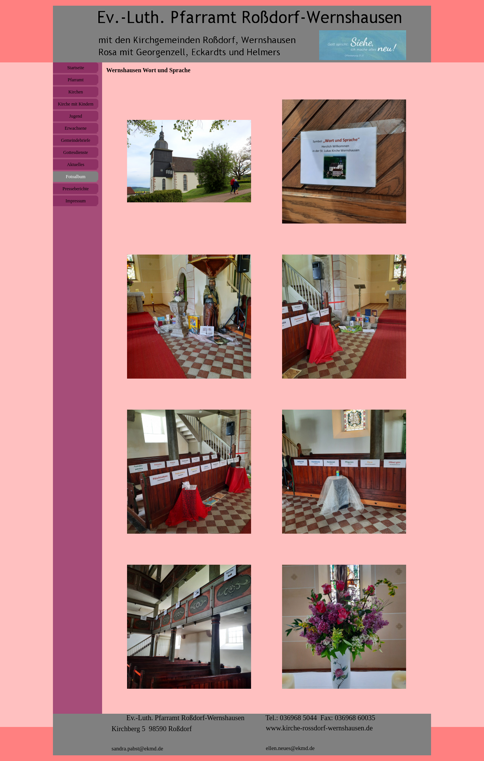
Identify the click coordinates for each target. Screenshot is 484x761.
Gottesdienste (75, 152)
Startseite (75, 67)
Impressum (75, 200)
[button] (189, 161)
